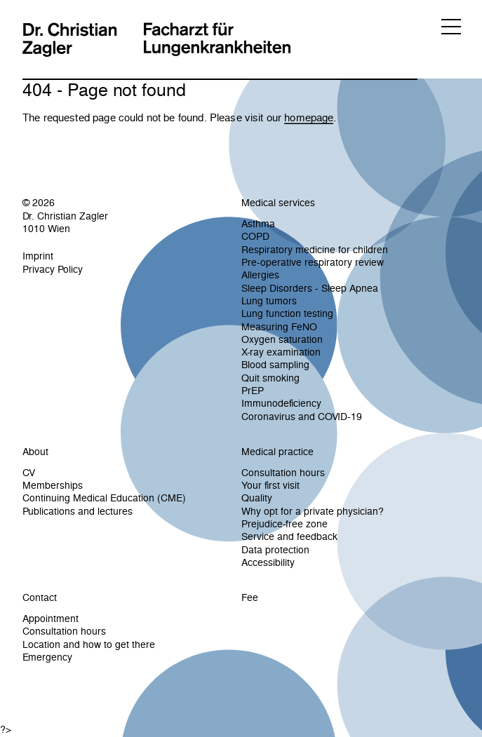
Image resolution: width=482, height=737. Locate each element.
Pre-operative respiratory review (312, 262)
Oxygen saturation (282, 339)
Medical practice (277, 451)
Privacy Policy (52, 269)
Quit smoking (270, 378)
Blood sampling (275, 364)
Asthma (258, 223)
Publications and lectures (77, 511)
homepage (308, 117)
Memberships (52, 485)
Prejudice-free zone (284, 524)
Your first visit (270, 485)
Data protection (275, 549)
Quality (256, 498)
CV (28, 472)
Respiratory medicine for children (314, 249)
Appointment (50, 618)
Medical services (278, 202)
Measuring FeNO (279, 326)
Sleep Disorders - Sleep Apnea (309, 288)
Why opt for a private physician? (312, 511)
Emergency (47, 657)
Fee (249, 597)
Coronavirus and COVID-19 (301, 416)
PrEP (252, 390)
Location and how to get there (88, 644)
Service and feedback (289, 536)
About (35, 451)
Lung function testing (287, 313)
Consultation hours (283, 472)
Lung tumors (269, 301)
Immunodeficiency (281, 403)
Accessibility (268, 562)
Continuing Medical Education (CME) (104, 498)
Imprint (37, 256)
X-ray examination (281, 352)
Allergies (260, 275)
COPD (255, 236)
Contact (39, 597)
